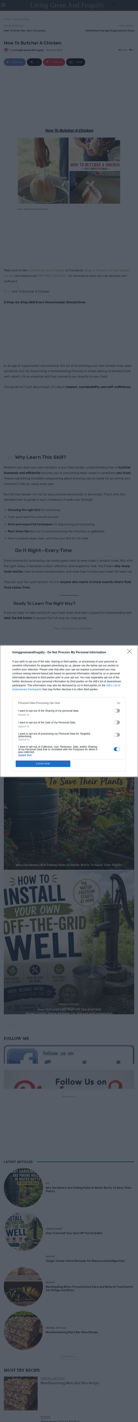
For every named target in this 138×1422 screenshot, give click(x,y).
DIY (69, 857)
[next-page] (12, 1022)
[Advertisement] (69, 97)
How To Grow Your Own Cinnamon (25, 30)
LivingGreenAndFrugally (28, 50)
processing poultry (79, 705)
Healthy (68, 1006)
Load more (69, 1354)
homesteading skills (25, 705)
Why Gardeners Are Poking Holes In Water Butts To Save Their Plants (69, 862)
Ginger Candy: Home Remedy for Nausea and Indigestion (69, 1011)
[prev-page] (6, 1022)
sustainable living (14, 711)
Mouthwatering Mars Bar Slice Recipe (72, 1329)
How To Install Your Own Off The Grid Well (74, 1230)
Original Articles (56, 1325)
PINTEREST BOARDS (52, 276)
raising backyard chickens (106, 705)
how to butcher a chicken (53, 705)
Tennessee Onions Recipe (60, 1419)
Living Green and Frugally (46, 270)
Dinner (45, 1414)
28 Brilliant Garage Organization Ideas (109, 30)
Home (7, 19)
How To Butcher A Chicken (71, 626)
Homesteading (21, 19)
